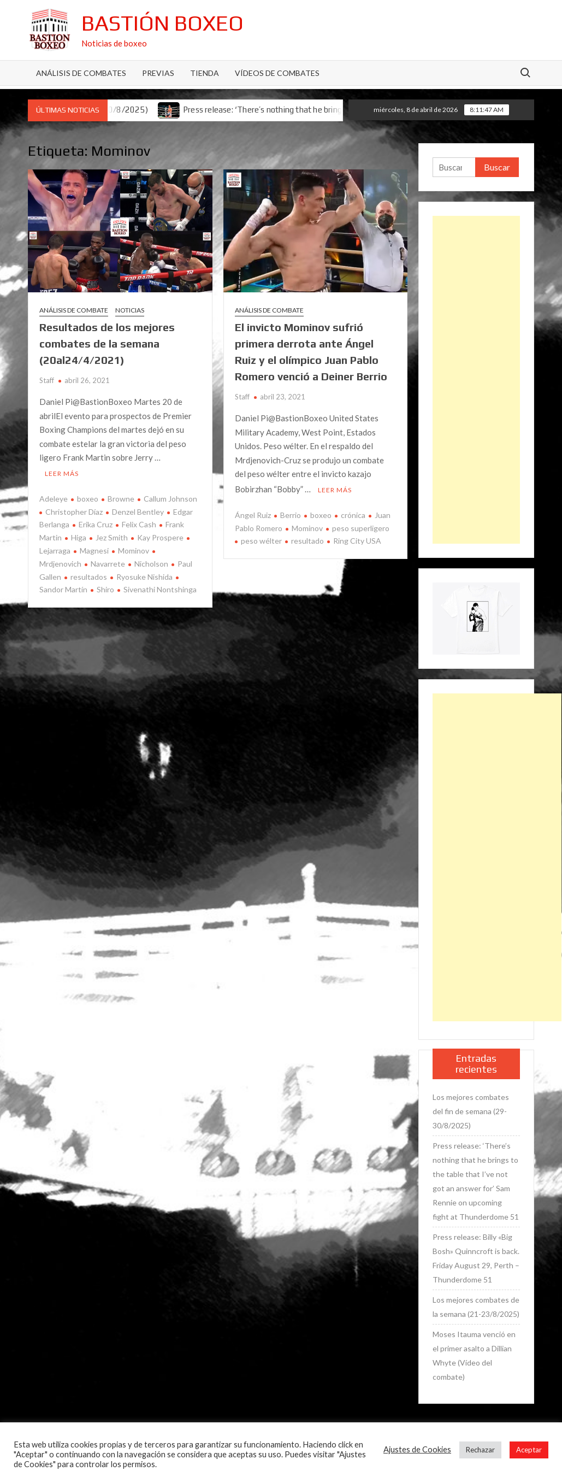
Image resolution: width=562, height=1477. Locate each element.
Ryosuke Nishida (144, 575)
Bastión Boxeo (162, 23)
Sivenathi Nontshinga (160, 588)
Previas (158, 73)
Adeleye (53, 497)
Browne (121, 497)
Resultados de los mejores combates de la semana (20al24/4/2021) (107, 343)
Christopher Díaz (74, 510)
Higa (78, 536)
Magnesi (94, 549)
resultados (88, 575)
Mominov (133, 549)
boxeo (87, 497)
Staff (46, 380)
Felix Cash (139, 523)
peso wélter (261, 539)
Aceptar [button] (529, 1449)
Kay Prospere (160, 536)
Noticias (129, 310)
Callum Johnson (170, 497)
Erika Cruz (96, 523)
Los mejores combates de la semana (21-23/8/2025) (476, 1307)
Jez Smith (112, 536)
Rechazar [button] (480, 1449)
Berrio (290, 514)
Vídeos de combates (277, 73)
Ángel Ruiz (253, 514)
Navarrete (108, 562)
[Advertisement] (476, 380)
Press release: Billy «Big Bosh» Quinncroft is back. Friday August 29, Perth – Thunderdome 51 (476, 1258)
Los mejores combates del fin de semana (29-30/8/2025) (471, 1111)
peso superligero (360, 526)
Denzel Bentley (138, 510)
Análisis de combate (73, 310)
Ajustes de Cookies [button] (417, 1449)
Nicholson (151, 562)
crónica (353, 514)
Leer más (62, 472)
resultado (307, 539)
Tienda (204, 73)
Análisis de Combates (81, 73)
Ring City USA (357, 539)
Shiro (105, 588)
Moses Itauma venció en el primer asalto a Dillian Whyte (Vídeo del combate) (474, 1355)
